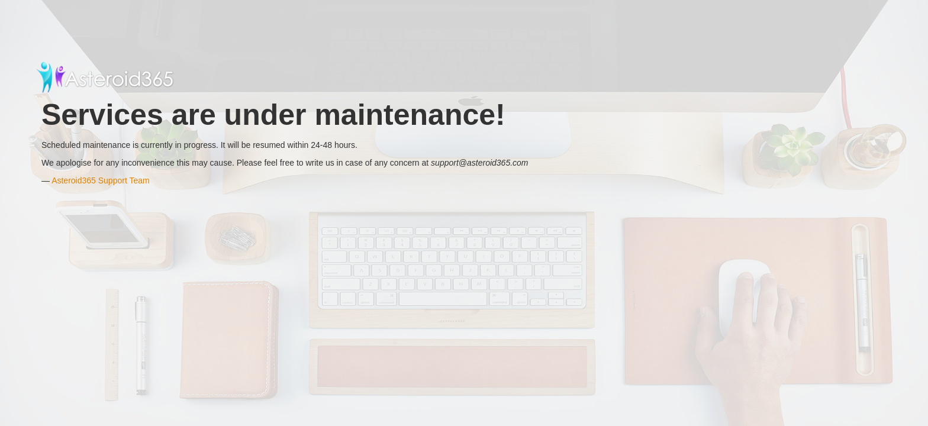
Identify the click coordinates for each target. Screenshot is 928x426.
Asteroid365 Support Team (100, 180)
